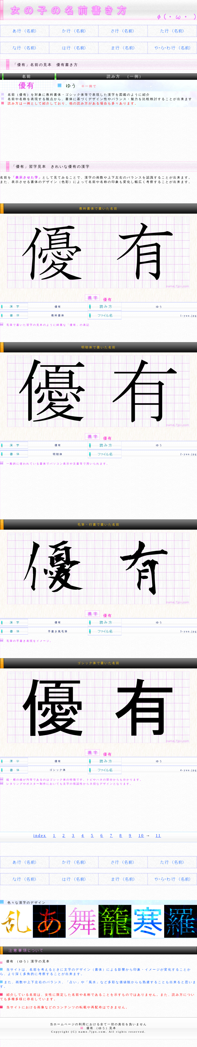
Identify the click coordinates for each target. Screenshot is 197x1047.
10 (141, 835)
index (39, 835)
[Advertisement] (93, 130)
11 (158, 835)
